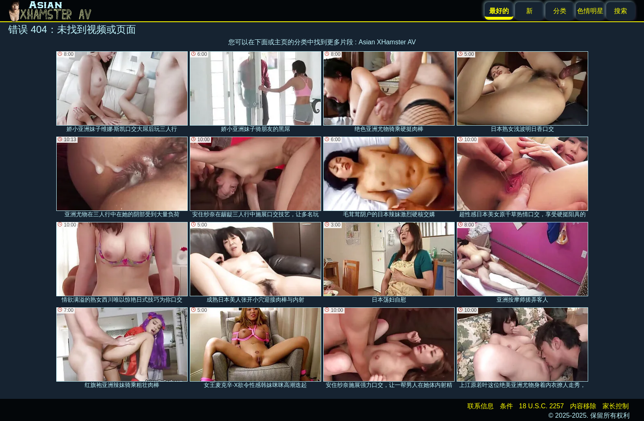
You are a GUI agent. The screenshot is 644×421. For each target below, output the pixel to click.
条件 (506, 406)
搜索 (620, 10)
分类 (559, 10)
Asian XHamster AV (387, 42)
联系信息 (480, 406)
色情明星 (590, 10)
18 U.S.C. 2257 (541, 406)
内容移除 (583, 406)
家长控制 (616, 406)
